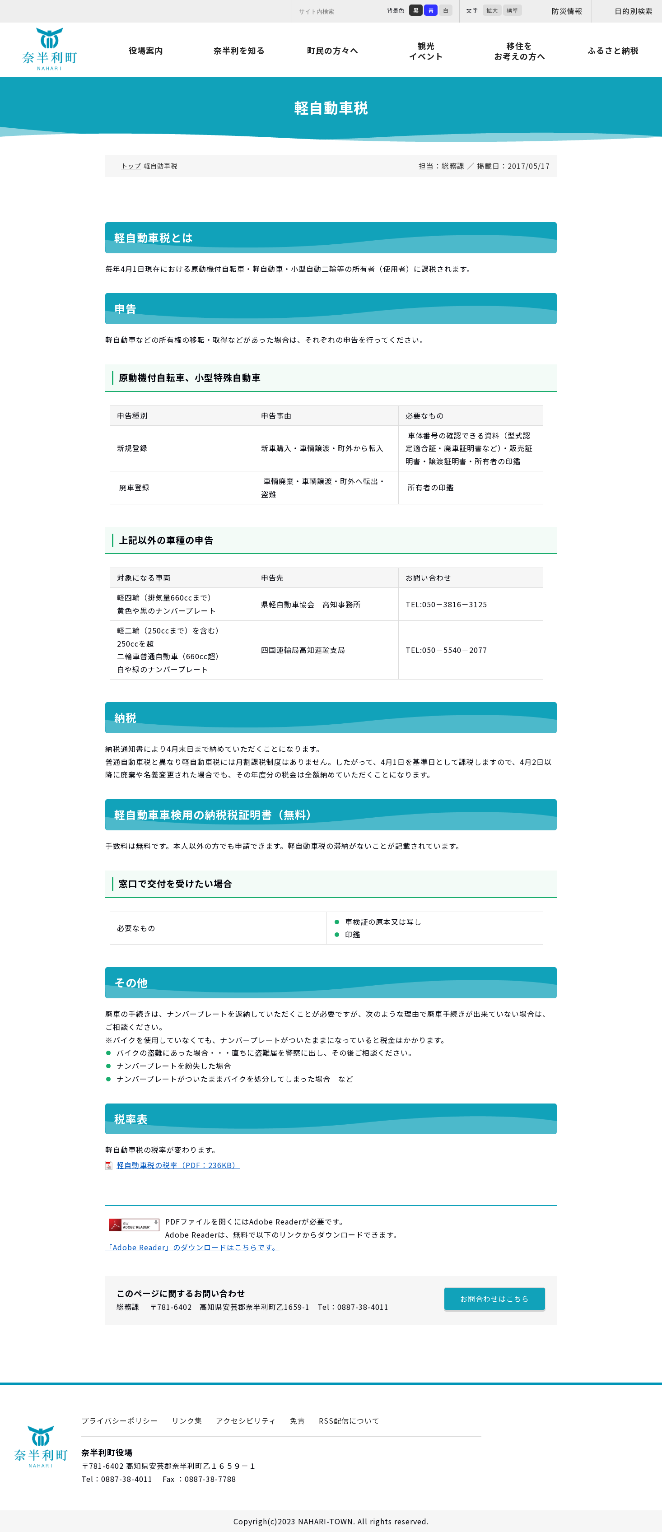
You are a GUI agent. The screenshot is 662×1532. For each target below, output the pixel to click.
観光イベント (426, 51)
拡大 (492, 10)
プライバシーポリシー (119, 1420)
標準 (512, 10)
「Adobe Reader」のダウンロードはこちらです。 (192, 1247)
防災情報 (567, 10)
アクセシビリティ (246, 1420)
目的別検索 (634, 10)
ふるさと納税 (613, 50)
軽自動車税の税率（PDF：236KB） (178, 1164)
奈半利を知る (239, 50)
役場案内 (146, 50)
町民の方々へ (333, 50)
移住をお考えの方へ (519, 51)
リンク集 (187, 1420)
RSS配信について (349, 1420)
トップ (131, 165)
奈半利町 (49, 50)
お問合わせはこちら (494, 1298)
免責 (297, 1420)
